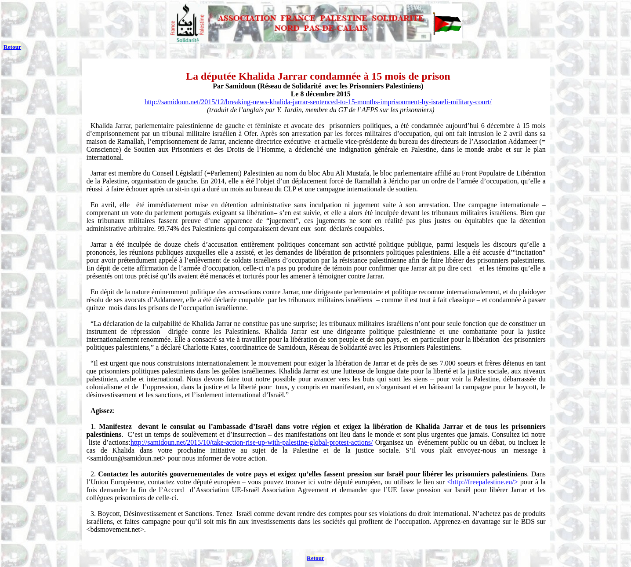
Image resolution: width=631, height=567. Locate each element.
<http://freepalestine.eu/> (482, 482)
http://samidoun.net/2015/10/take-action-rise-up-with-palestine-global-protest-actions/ (252, 442)
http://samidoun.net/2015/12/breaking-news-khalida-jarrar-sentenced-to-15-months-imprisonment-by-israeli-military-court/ (318, 102)
